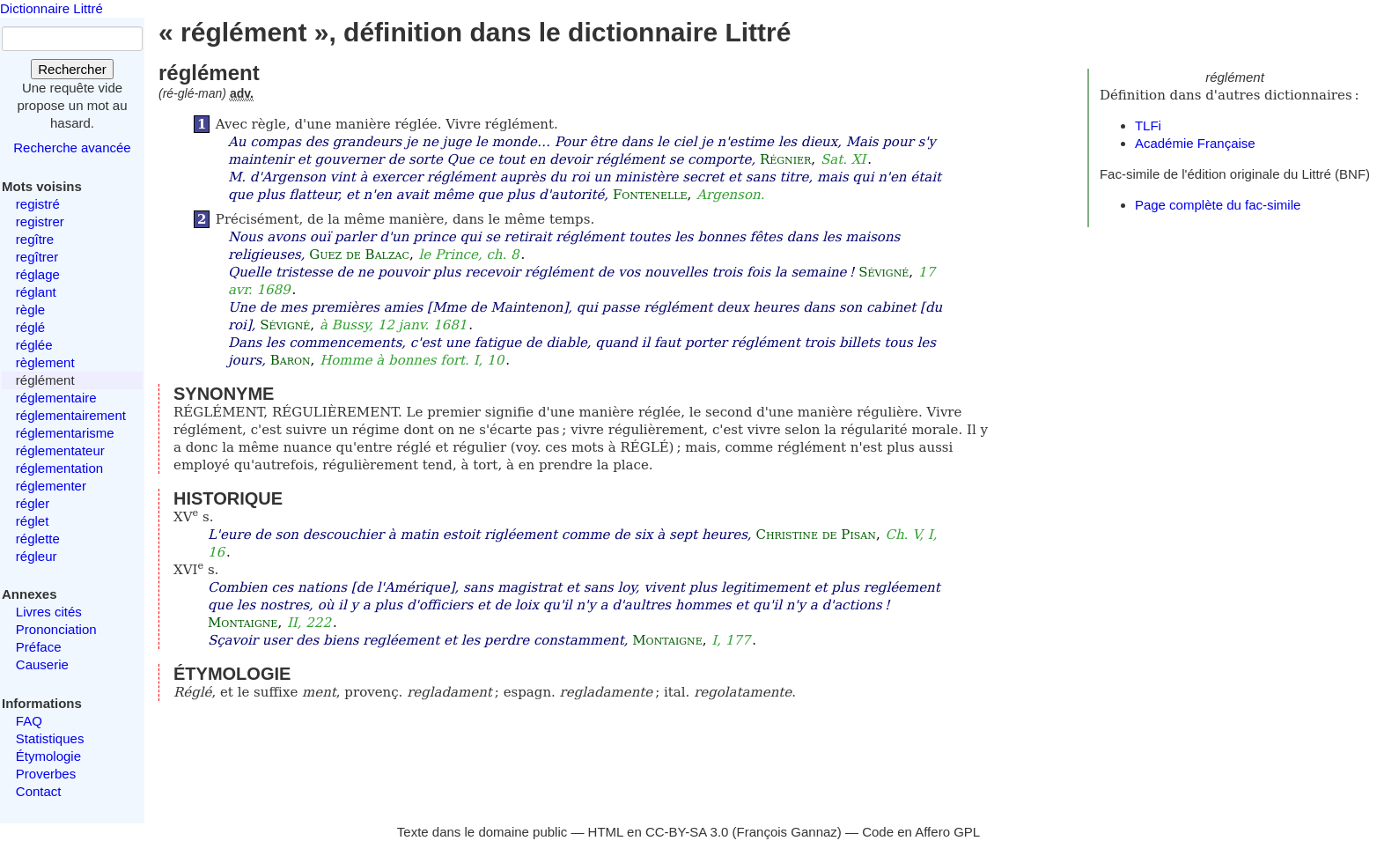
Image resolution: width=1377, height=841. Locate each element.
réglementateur (60, 450)
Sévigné (883, 272)
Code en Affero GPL (921, 831)
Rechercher (72, 69)
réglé (30, 327)
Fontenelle (650, 195)
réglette (38, 538)
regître (35, 239)
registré (38, 203)
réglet (32, 520)
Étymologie (48, 756)
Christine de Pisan (815, 534)
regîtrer (37, 256)
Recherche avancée (71, 147)
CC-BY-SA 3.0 (687, 831)
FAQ (29, 720)
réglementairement (71, 415)
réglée (34, 344)
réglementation (59, 468)
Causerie (42, 664)
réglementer (51, 485)
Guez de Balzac (359, 254)
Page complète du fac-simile (1217, 204)
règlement (45, 362)
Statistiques (50, 738)
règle (30, 309)
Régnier (785, 159)
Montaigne (242, 623)
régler (32, 503)
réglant (36, 291)
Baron (290, 360)
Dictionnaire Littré (51, 8)
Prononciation (56, 629)
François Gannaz (787, 831)
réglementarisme (65, 432)
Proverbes (46, 773)
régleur (36, 556)
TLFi (1148, 125)
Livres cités (49, 611)
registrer (40, 221)
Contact (39, 791)
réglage (38, 274)
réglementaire (56, 397)
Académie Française (1195, 143)
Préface (39, 646)
